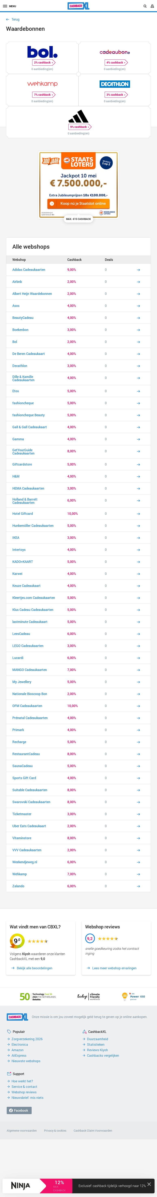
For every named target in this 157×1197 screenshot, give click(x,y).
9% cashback (79, 127)
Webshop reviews (24, 1092)
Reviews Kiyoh (97, 1050)
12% (59, 1182)
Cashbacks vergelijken (103, 1055)
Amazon (18, 1050)
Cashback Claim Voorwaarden (93, 1130)
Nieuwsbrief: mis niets (27, 1097)
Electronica (20, 1044)
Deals (109, 259)
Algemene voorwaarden (22, 1130)
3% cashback (115, 95)
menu (9, 6)
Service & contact (24, 1086)
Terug (15, 19)
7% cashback (43, 95)
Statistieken (95, 1044)
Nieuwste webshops (26, 1061)
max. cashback (59, 1188)
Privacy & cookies (55, 1130)
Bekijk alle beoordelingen (34, 968)
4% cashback (115, 62)
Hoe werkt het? (22, 1081)
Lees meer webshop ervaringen (114, 968)
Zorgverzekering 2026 (27, 1039)
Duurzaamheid (97, 1039)
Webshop (19, 259)
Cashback (74, 259)
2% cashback (43, 62)
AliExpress (19, 1055)
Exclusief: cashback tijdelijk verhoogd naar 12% (112, 1186)
